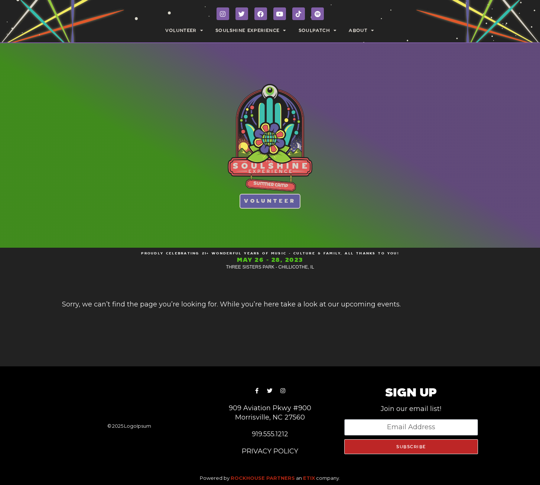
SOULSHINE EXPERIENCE (251, 30)
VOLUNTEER (184, 30)
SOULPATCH (318, 30)
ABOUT (361, 30)
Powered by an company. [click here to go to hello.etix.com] (270, 478)
